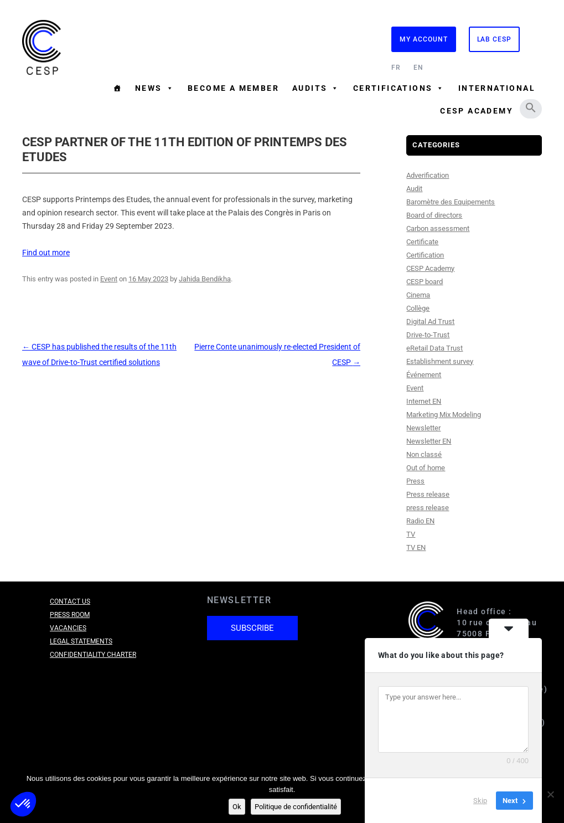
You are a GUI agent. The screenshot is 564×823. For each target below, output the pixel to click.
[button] (530, 107)
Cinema (418, 295)
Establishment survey (439, 361)
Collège (418, 308)
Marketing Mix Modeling (443, 414)
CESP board (424, 281)
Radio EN (420, 521)
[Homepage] (117, 88)
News (154, 88)
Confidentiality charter (93, 655)
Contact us (70, 601)
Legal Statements (81, 641)
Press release (427, 494)
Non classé (424, 454)
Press (415, 481)
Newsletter (423, 428)
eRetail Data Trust (434, 348)
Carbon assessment (437, 228)
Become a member (233, 88)
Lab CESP (494, 39)
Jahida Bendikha (205, 279)
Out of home (425, 468)
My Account (423, 39)
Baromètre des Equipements (450, 202)
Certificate (422, 242)
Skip (480, 800)
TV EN (416, 547)
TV (410, 534)
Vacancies (68, 628)
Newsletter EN (428, 441)
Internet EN (423, 401)
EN (418, 67)
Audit (414, 188)
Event (108, 279)
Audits (316, 88)
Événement (423, 375)
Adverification (427, 175)
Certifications (399, 88)
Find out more (46, 252)
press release (427, 507)
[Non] (550, 794)
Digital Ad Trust (430, 321)
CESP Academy (476, 110)
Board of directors (434, 215)
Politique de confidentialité (296, 807)
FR (396, 67)
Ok (236, 807)
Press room (70, 615)
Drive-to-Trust (427, 335)
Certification (425, 255)
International (496, 88)
